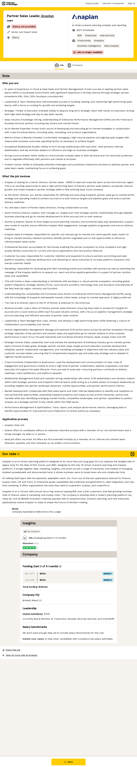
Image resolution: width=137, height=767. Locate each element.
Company (74, 65)
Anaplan (47, 16)
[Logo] (9, 4)
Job (59, 65)
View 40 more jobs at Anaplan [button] (43, 745)
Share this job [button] (15, 745)
